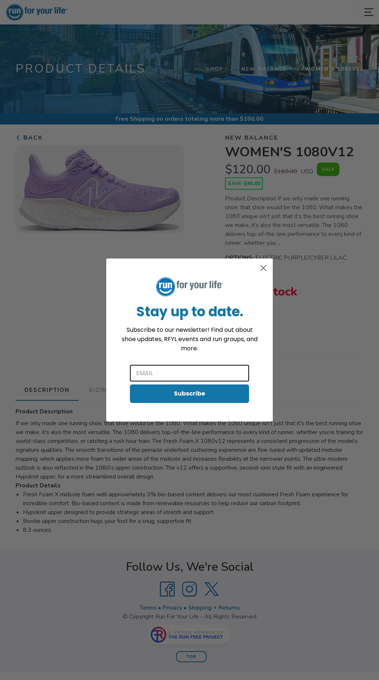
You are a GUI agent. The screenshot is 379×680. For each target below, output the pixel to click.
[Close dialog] (263, 267)
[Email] (189, 373)
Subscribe (189, 393)
